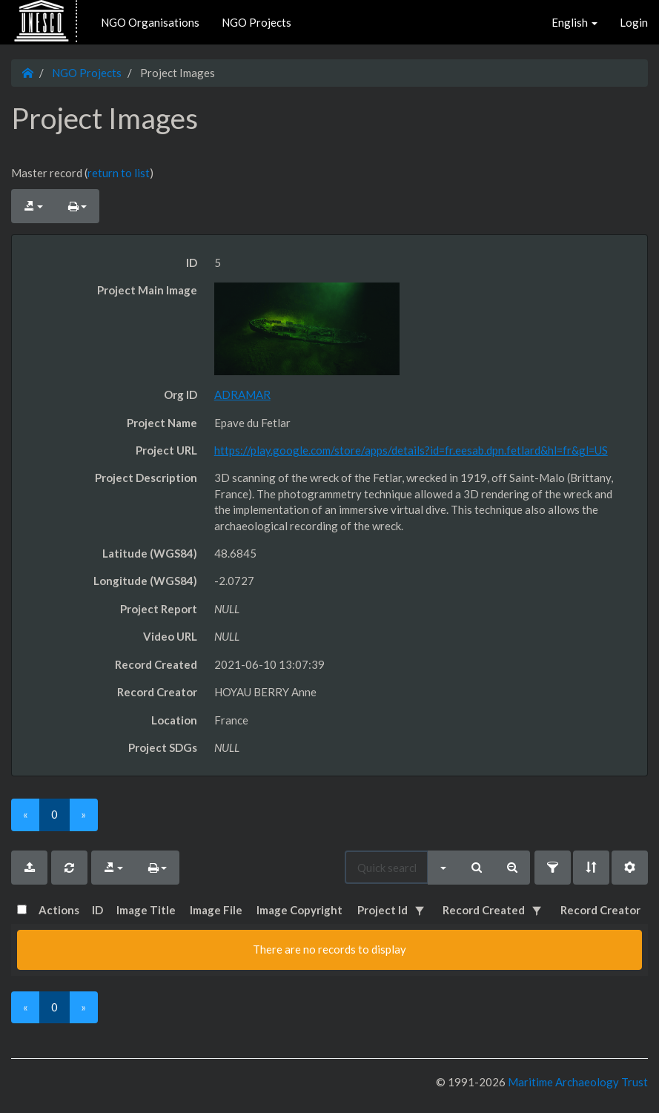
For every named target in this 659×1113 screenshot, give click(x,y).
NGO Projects (256, 22)
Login (634, 22)
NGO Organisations (150, 22)
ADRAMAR (242, 394)
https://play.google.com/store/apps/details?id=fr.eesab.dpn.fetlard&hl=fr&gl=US (411, 450)
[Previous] (25, 814)
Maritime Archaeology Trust (577, 1082)
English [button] (574, 22)
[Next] (83, 814)
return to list (118, 172)
